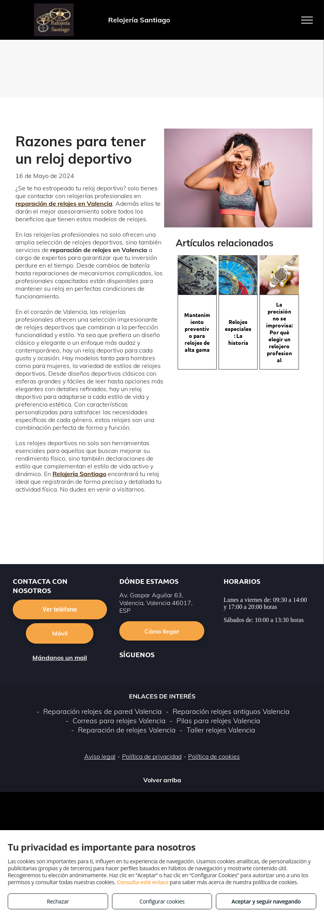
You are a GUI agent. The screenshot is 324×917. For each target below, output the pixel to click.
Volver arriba (162, 780)
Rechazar (58, 901)
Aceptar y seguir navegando (265, 901)
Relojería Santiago (79, 474)
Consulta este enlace (142, 882)
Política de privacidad (152, 756)
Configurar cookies (162, 901)
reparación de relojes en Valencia (63, 203)
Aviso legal (99, 756)
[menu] (307, 20)
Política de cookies (214, 756)
